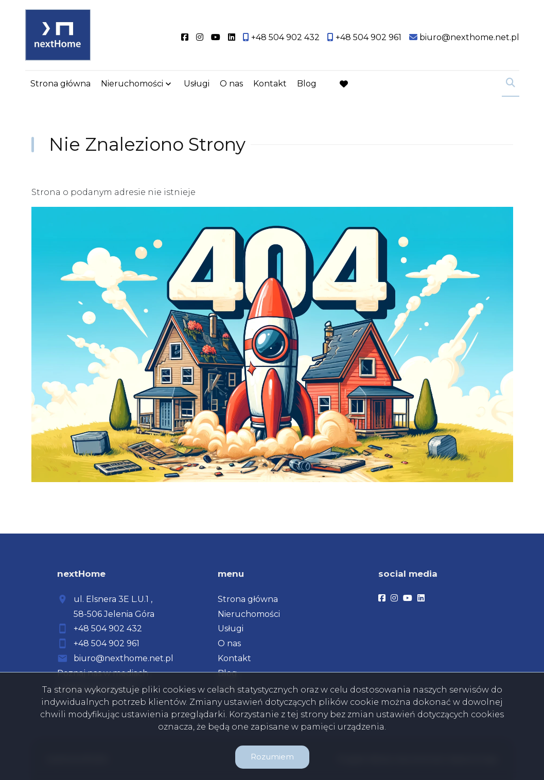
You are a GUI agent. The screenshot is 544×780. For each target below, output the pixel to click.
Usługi (196, 83)
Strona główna (60, 83)
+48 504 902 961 (106, 643)
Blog (307, 83)
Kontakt (270, 83)
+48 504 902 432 (108, 628)
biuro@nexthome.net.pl (123, 658)
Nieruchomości (132, 83)
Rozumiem (272, 756)
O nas (231, 83)
